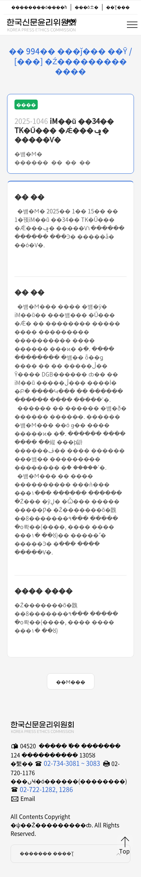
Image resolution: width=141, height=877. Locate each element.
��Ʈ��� (118, 7)
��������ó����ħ (39, 7)
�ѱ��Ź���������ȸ (41, 23)
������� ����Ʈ (71, 854)
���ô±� (86, 7)
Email (27, 798)
